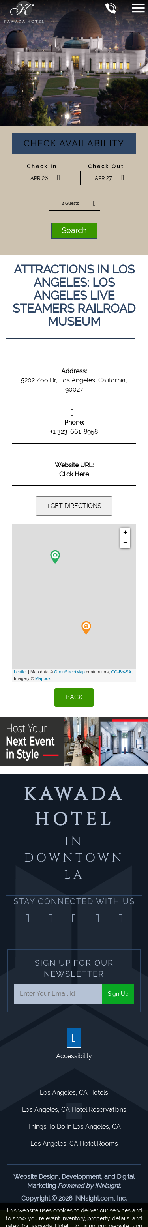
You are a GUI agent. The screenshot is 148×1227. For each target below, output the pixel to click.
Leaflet (20, 671)
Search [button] (74, 230)
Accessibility (74, 1056)
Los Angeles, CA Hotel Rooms (74, 1143)
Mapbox (43, 678)
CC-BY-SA (121, 671)
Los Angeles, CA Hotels (74, 1092)
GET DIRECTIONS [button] (74, 506)
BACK (74, 697)
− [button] (125, 543)
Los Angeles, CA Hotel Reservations (74, 1109)
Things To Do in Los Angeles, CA (74, 1126)
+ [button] (125, 533)
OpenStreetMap (69, 671)
